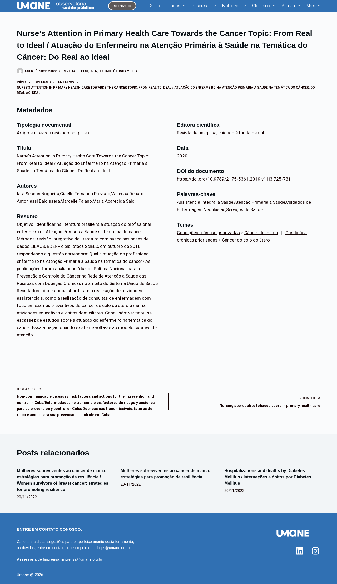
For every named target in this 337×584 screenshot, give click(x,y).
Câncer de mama (261, 232)
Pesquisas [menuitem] (205, 6)
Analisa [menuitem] (292, 6)
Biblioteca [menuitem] (235, 6)
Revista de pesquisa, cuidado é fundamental (101, 71)
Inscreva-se (122, 6)
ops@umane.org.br (115, 548)
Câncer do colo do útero (246, 240)
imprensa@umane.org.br (81, 559)
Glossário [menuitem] (264, 6)
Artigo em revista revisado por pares (53, 132)
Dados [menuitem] (177, 6)
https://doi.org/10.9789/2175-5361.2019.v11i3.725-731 (234, 179)
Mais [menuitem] (313, 6)
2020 (182, 155)
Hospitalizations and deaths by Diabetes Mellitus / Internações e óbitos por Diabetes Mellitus (267, 476)
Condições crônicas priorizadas (208, 232)
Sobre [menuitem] (155, 5)
